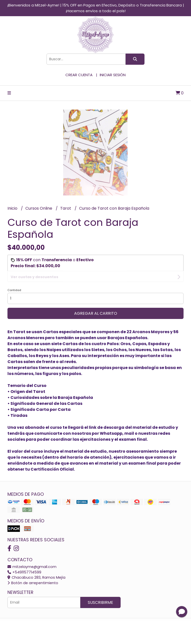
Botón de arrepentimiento (32, 572)
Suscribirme (100, 592)
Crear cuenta (79, 74)
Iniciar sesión (113, 74)
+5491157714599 (24, 561)
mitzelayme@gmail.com (31, 556)
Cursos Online (39, 208)
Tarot (66, 208)
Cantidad (14, 279)
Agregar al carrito (95, 303)
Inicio (12, 208)
